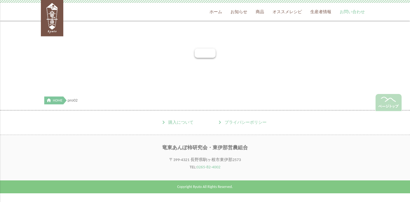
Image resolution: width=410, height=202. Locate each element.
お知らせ (238, 11)
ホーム (215, 11)
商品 (260, 11)
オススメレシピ (287, 11)
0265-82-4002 (208, 166)
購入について (181, 122)
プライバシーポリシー (246, 122)
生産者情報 (320, 11)
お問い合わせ (352, 11)
